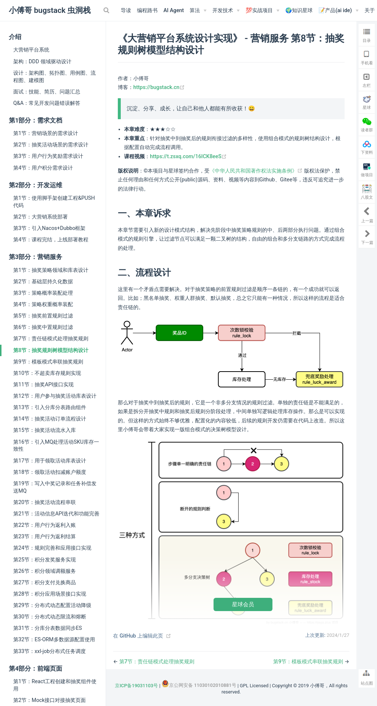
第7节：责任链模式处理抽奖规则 (50, 338)
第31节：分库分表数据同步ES (47, 628)
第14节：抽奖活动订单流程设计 (49, 419)
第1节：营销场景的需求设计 (45, 133)
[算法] (198, 11)
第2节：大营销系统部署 (40, 217)
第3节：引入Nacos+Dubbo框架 (49, 228)
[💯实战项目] (262, 11)
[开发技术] (226, 11)
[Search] (107, 10)
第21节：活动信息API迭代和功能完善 (56, 514)
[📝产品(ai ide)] (338, 11)
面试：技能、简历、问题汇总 (46, 92)
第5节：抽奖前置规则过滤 (43, 316)
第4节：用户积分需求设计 (43, 168)
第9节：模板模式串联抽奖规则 (48, 362)
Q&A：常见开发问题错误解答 (46, 103)
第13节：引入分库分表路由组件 (49, 407)
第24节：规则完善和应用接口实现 (52, 548)
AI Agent (173, 10)
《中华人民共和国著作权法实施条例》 (256, 171)
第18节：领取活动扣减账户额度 (49, 472)
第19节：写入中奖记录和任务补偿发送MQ (54, 487)
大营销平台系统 (31, 50)
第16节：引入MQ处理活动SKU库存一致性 (56, 445)
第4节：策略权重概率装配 (43, 304)
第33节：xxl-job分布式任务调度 (49, 651)
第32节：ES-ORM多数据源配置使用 (54, 639)
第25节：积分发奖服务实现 (44, 560)
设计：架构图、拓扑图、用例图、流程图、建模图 (54, 76)
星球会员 (243, 604)
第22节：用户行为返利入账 (44, 525)
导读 (126, 10)
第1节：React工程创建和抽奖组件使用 (54, 685)
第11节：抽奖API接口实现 (43, 384)
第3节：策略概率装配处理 (43, 293)
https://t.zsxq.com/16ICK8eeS (188, 156)
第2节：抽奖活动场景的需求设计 (50, 145)
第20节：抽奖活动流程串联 (44, 502)
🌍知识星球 (299, 10)
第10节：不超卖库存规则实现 (47, 373)
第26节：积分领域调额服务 (44, 571)
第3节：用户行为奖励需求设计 (48, 156)
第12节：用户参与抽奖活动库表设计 (54, 396)
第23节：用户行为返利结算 (44, 536)
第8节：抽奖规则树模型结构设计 (50, 350)
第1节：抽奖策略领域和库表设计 (50, 270)
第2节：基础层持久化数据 (43, 281)
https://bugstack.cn (159, 87)
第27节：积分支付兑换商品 (44, 582)
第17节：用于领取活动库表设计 (49, 461)
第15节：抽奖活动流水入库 (44, 430)
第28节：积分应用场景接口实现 (49, 594)
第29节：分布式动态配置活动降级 (52, 605)
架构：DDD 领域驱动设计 (42, 61)
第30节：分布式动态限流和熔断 (49, 617)
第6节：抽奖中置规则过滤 (43, 327)
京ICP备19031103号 (136, 685)
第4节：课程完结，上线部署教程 (50, 239)
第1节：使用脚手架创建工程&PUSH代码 (54, 201)
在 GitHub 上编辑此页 (138, 636)
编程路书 (147, 10)
